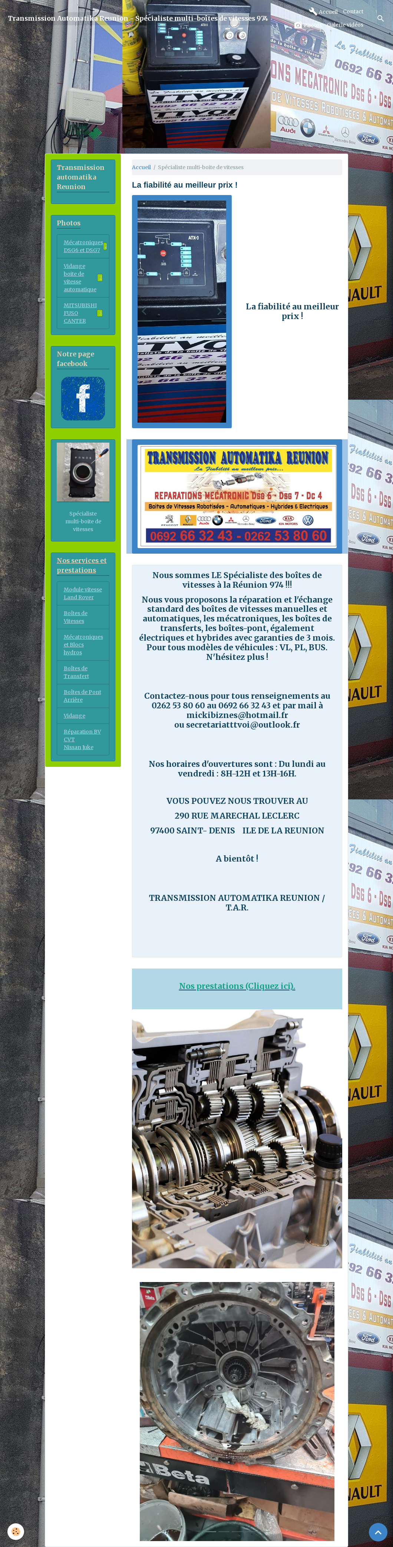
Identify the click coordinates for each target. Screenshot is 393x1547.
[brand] (138, 18)
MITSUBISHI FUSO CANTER (83, 313)
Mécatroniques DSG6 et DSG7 (86, 246)
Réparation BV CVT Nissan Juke (82, 739)
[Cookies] (15, 1531)
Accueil (323, 12)
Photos (308, 25)
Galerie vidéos (345, 24)
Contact (353, 11)
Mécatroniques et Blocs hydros (83, 645)
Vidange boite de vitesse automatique (83, 278)
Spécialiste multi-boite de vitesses (83, 521)
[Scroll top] (378, 1532)
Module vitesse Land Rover (83, 593)
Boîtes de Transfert (76, 672)
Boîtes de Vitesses (75, 617)
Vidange (74, 715)
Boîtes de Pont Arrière (82, 696)
